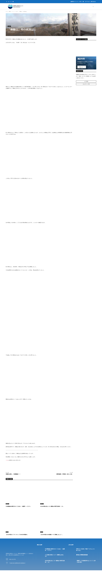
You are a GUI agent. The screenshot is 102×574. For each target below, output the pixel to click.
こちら (7, 460)
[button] (93, 6)
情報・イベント (12, 11)
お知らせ (7, 503)
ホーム (7, 11)
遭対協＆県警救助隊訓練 (82, 558)
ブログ (16, 11)
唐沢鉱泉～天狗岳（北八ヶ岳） (64, 474)
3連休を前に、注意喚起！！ (13, 474)
